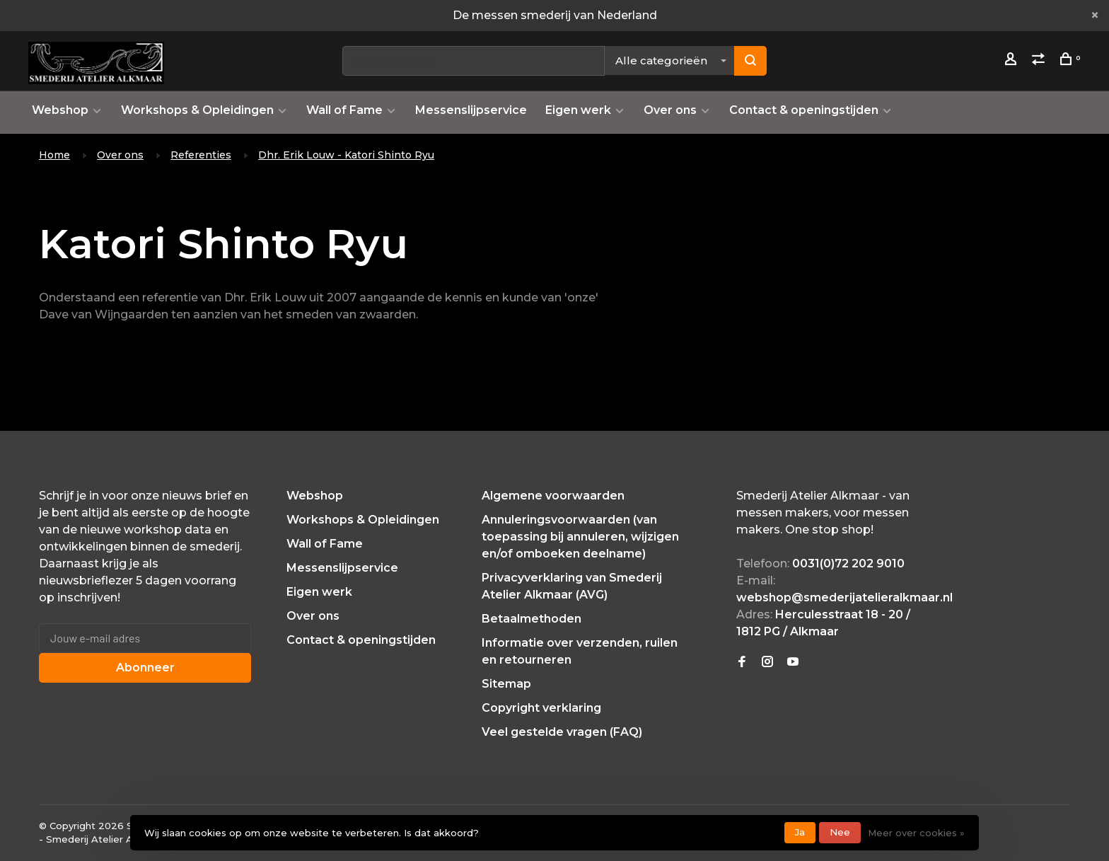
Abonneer (145, 667)
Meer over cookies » (916, 832)
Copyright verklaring (541, 708)
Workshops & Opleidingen (197, 110)
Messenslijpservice (471, 110)
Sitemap (506, 683)
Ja (800, 832)
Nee (840, 832)
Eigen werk (578, 110)
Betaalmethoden (531, 618)
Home (54, 155)
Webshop (60, 110)
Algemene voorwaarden (553, 495)
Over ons (670, 110)
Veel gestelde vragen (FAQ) (562, 732)
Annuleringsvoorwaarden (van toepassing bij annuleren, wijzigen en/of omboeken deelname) (580, 536)
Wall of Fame (344, 110)
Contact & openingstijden (803, 110)
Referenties (200, 155)
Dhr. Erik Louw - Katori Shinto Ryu (346, 155)
